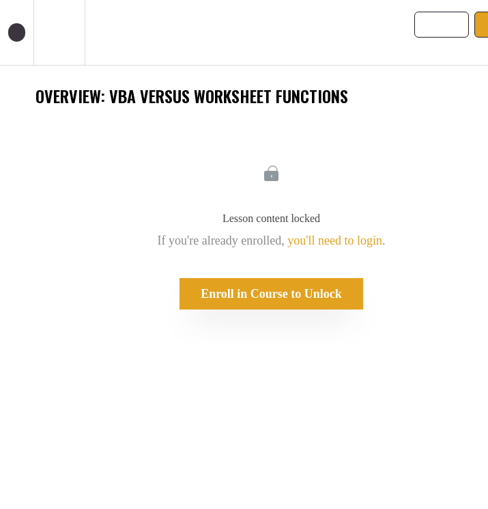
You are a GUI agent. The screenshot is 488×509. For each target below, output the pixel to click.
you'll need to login (334, 240)
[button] (16, 32)
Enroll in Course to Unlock (271, 294)
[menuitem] (59, 32)
